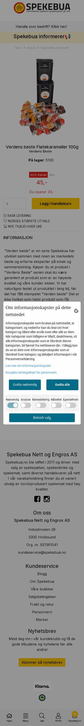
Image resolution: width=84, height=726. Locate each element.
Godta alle (62, 384)
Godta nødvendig (25, 384)
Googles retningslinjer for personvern (31, 372)
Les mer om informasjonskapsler (28, 365)
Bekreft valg (42, 417)
